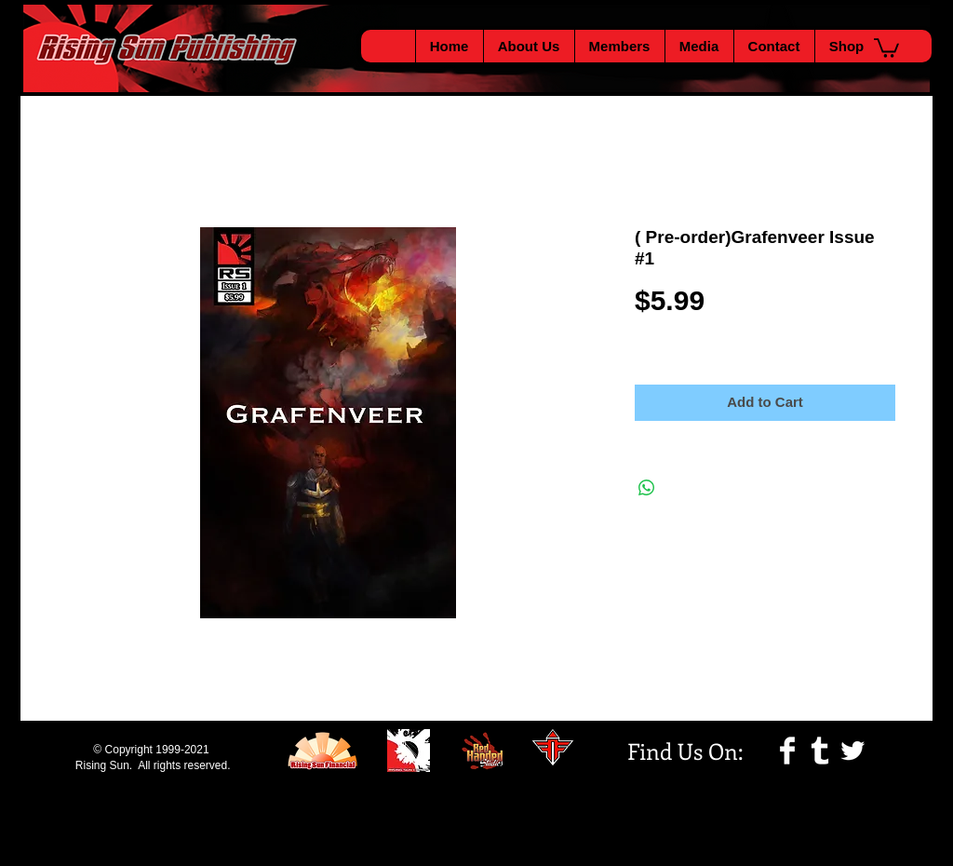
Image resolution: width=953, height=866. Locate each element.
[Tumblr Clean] (820, 751)
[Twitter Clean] (852, 751)
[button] (886, 47)
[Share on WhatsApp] (647, 488)
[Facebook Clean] (787, 751)
